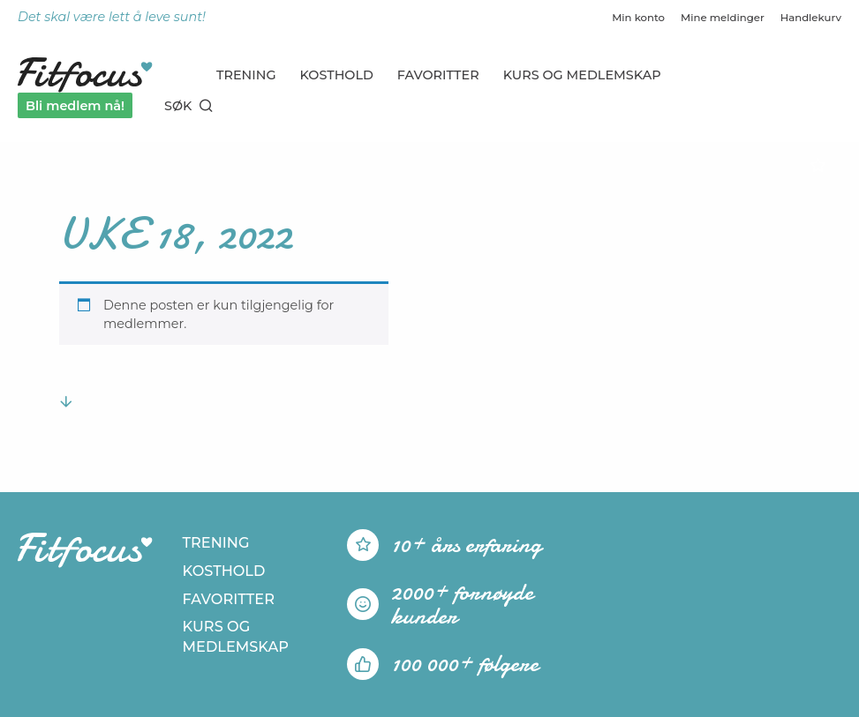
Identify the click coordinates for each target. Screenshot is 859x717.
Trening (246, 75)
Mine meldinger (723, 17)
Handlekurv (810, 17)
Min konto (638, 17)
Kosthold (336, 75)
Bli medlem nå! (75, 106)
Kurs (582, 75)
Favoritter (438, 75)
